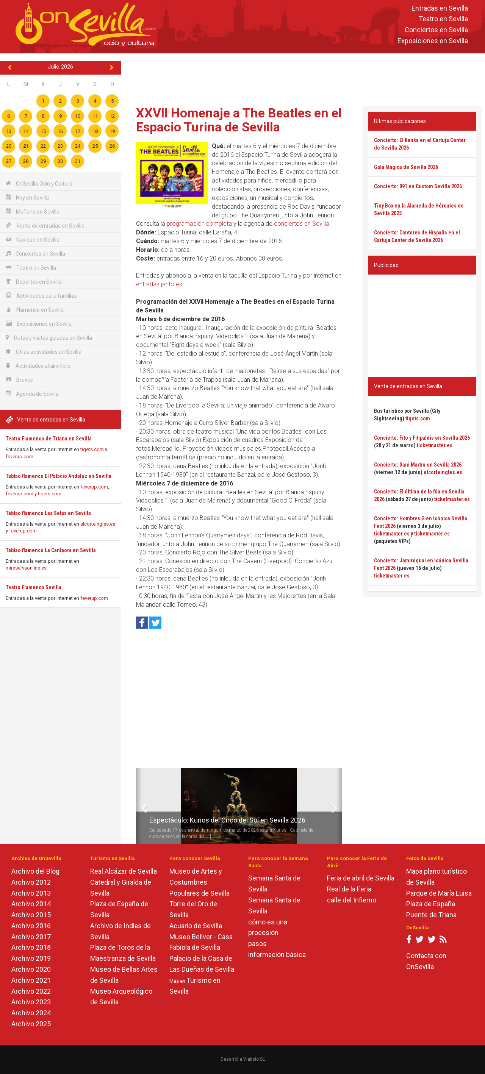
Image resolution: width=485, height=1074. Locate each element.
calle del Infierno (351, 900)
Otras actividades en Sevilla (43, 351)
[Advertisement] (303, 78)
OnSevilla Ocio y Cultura (39, 183)
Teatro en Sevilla (443, 19)
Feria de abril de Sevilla (360, 878)
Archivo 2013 (31, 893)
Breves (19, 379)
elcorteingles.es (97, 524)
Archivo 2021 (31, 980)
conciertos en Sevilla (301, 223)
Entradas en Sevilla (439, 8)
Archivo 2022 (31, 991)
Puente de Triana (431, 915)
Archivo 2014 (31, 904)
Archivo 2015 (31, 915)
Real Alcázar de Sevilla (123, 871)
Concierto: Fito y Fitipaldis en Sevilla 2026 (422, 438)
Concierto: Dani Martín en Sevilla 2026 (418, 465)
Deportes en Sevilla (34, 281)
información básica (277, 954)
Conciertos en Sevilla (436, 30)
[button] (139, 806)
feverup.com (19, 456)
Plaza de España (430, 904)
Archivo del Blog (35, 871)
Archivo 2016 (31, 926)
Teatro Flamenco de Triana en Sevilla (49, 439)
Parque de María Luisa (439, 893)
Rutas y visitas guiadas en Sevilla (49, 337)
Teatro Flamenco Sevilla (33, 587)
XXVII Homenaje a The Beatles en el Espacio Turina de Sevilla (239, 119)
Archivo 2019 (31, 958)
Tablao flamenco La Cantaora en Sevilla (51, 550)
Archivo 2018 (31, 947)
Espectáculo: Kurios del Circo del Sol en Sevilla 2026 (227, 820)
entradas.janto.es (159, 284)
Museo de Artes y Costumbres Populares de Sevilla (199, 882)
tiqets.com (92, 449)
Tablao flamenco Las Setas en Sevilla (48, 513)
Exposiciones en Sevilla (432, 41)
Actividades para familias (41, 295)
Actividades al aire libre (38, 365)
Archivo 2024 (31, 1013)
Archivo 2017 (31, 937)
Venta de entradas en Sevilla (45, 225)
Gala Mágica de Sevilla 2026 (406, 167)
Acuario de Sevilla (195, 926)
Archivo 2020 (31, 969)
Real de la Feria (349, 889)
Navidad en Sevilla (32, 239)
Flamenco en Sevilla (35, 309)
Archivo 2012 (31, 882)
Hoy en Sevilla (27, 197)
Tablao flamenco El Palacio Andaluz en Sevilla (58, 476)
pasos (257, 944)
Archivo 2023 (31, 1002)
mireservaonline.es (26, 568)
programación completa (199, 223)
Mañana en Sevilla (32, 211)
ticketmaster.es (434, 445)
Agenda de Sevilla (32, 393)
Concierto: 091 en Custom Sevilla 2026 (418, 186)
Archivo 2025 (31, 1024)
